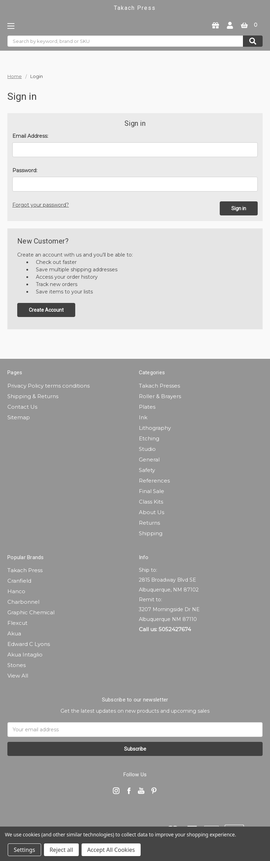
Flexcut (17, 622)
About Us (151, 511)
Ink (143, 416)
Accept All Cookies (111, 850)
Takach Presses (159, 385)
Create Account (46, 309)
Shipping (150, 532)
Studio (147, 448)
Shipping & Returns (32, 395)
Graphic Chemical (30, 611)
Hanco (16, 590)
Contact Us (22, 406)
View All (17, 675)
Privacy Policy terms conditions (48, 385)
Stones (16, 664)
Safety (147, 469)
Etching (149, 437)
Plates (147, 406)
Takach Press (25, 569)
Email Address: (30, 136)
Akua (14, 632)
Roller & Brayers (160, 395)
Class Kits (151, 501)
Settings (24, 850)
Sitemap (18, 416)
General (149, 458)
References (154, 480)
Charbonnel (23, 601)
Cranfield (19, 580)
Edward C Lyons (28, 643)
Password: (24, 170)
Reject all (61, 850)
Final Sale (151, 490)
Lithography (155, 427)
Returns (149, 522)
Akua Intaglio (25, 653)
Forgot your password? (40, 205)
